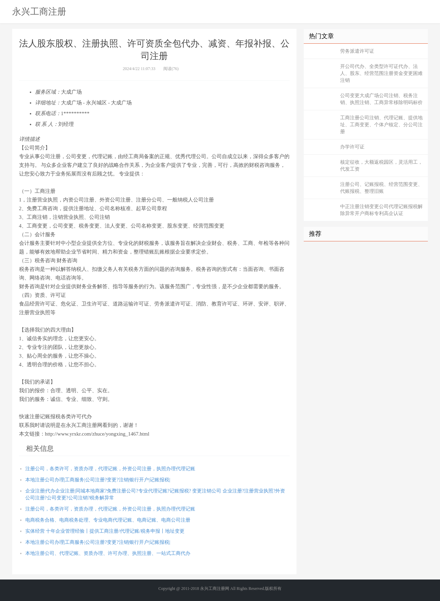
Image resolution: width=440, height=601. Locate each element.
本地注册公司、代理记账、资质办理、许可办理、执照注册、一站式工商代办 (107, 553)
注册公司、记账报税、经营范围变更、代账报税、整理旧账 (381, 188)
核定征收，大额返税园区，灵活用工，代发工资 (381, 166)
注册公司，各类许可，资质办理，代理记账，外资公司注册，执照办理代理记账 (110, 468)
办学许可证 (352, 146)
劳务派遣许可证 (357, 51)
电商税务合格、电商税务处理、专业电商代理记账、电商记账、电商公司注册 (107, 520)
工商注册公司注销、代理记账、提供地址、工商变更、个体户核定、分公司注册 (381, 124)
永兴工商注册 (39, 11)
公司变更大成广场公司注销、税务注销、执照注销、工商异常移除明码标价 (381, 99)
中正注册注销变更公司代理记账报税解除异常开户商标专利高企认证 (381, 210)
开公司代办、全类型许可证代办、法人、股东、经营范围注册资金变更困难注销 (381, 73)
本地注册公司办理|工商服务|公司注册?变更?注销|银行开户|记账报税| (97, 479)
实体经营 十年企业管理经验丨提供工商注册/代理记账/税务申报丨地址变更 (104, 531)
